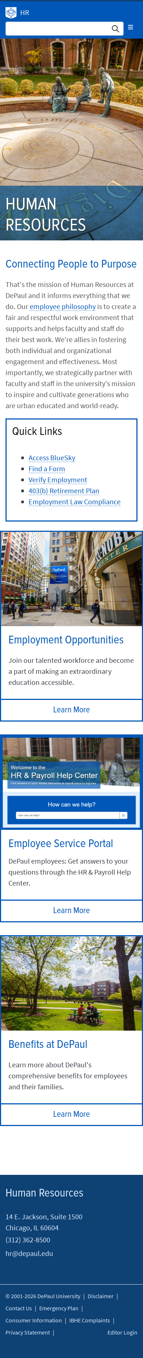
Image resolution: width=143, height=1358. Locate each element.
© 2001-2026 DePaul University (43, 1296)
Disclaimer (101, 1296)
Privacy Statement (28, 1332)
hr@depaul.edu (29, 1253)
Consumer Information (34, 1320)
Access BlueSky (52, 457)
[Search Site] (65, 29)
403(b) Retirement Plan (64, 490)
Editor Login (122, 1332)
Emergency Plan (58, 1308)
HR (24, 12)
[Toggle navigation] (131, 27)
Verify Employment (58, 479)
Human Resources (11, 13)
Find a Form (47, 468)
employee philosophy (63, 306)
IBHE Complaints (89, 1320)
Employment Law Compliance (75, 501)
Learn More (71, 710)
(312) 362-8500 (28, 1239)
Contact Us (19, 1308)
